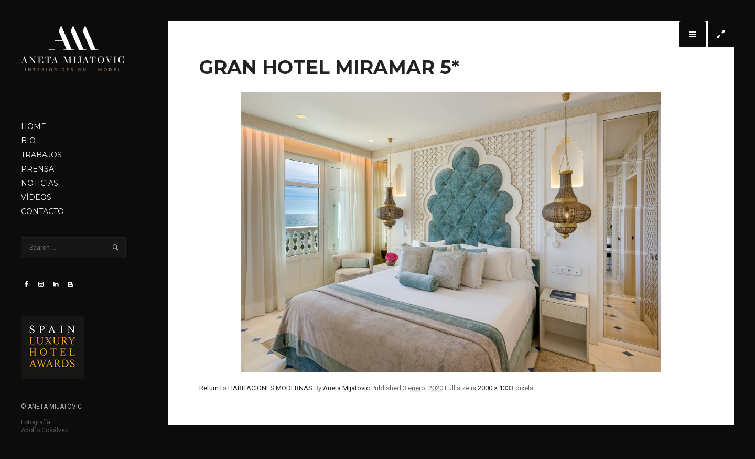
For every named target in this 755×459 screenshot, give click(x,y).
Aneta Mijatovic (346, 388)
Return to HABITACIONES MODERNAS (255, 388)
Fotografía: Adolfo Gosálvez (45, 426)
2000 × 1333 (496, 388)
